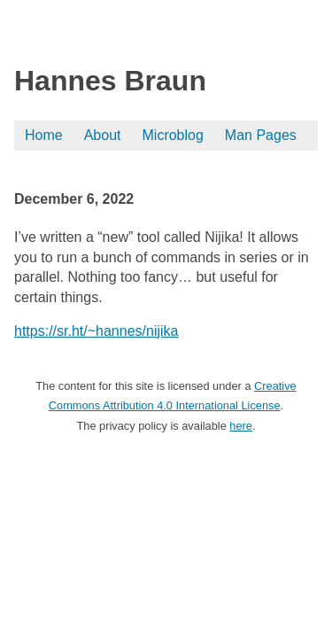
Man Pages (261, 135)
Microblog (173, 135)
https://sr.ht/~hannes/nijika (96, 330)
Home (44, 135)
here (240, 425)
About (102, 135)
